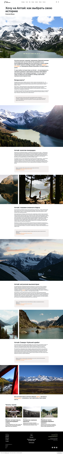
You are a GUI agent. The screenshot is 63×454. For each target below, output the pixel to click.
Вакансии (6, 445)
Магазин (7, 438)
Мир (31, 435)
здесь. (38, 396)
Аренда (6, 446)
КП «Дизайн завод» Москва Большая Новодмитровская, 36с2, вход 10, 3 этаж (53, 439)
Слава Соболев (29, 168)
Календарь (17, 398)
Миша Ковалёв (23, 168)
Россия (31, 437)
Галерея (7, 441)
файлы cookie (7, 452)
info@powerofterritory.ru (53, 436)
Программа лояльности (8, 444)
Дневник (7, 436)
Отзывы (7, 439)
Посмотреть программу (20, 169)
